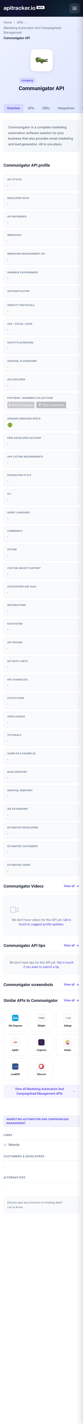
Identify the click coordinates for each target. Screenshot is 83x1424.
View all (71, 886)
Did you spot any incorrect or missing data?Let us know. (34, 1205)
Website (11, 1145)
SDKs (46, 108)
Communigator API (17, 38)
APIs (20, 22)
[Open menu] (74, 8)
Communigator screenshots (28, 984)
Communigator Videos (24, 886)
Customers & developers (24, 1156)
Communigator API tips (24, 945)
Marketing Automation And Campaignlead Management (32, 30)
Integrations (66, 108)
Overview (13, 108)
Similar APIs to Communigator (31, 1000)
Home (8, 22)
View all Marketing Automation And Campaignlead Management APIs (45, 1091)
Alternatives (14, 1177)
